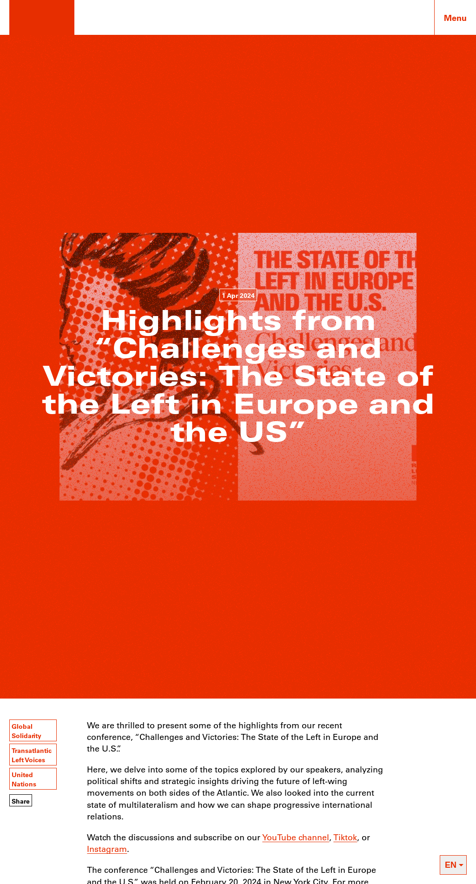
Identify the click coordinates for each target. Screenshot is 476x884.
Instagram (107, 848)
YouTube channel (295, 837)
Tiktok (345, 837)
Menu (455, 17)
